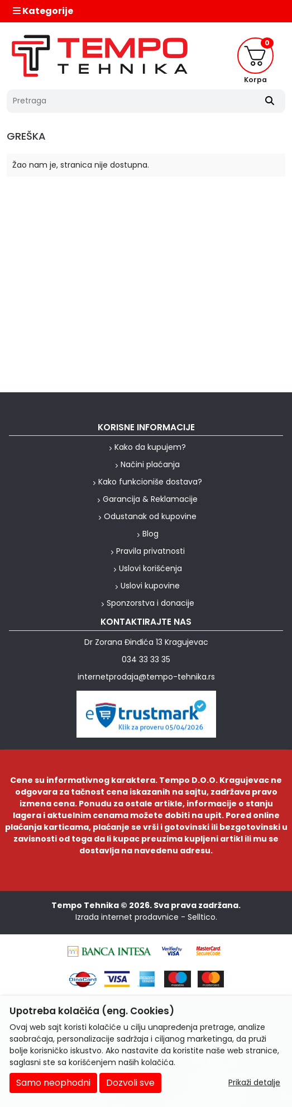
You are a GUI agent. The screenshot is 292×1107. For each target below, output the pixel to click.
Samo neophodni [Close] (53, 1082)
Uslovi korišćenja (150, 568)
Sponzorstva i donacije (150, 603)
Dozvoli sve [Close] (130, 1082)
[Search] (269, 101)
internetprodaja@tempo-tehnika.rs (146, 676)
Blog (150, 533)
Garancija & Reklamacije (150, 499)
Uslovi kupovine (150, 585)
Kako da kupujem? (150, 447)
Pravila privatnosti (150, 551)
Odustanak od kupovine (150, 516)
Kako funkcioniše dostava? (150, 481)
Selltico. (202, 917)
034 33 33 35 (146, 659)
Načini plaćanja (150, 464)
